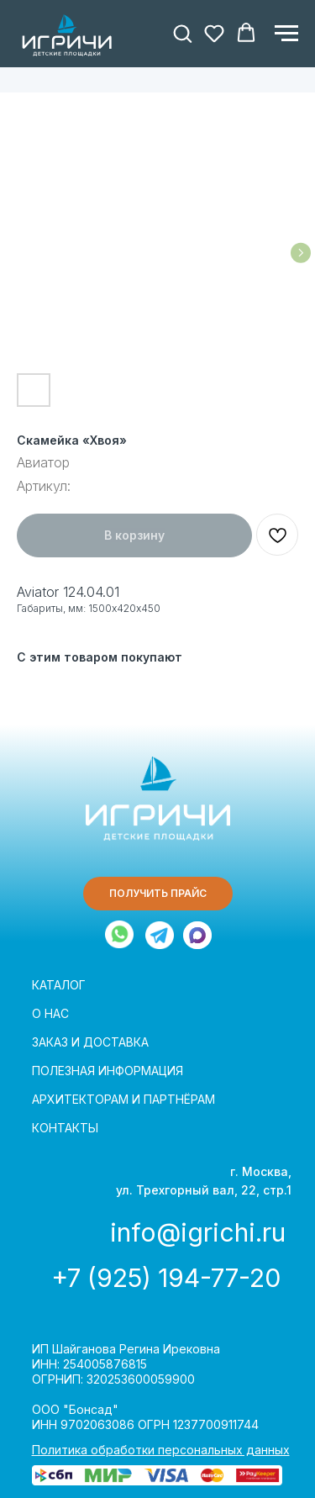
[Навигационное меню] (286, 33)
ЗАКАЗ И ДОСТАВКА (90, 1042)
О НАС (50, 1013)
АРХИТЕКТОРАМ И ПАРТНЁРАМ (123, 1099)
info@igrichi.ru (198, 1232)
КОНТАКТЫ (65, 1128)
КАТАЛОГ (59, 985)
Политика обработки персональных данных (161, 1450)
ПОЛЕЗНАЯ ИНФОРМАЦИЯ (107, 1070)
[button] (182, 33)
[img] (159, 935)
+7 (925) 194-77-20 (166, 1278)
